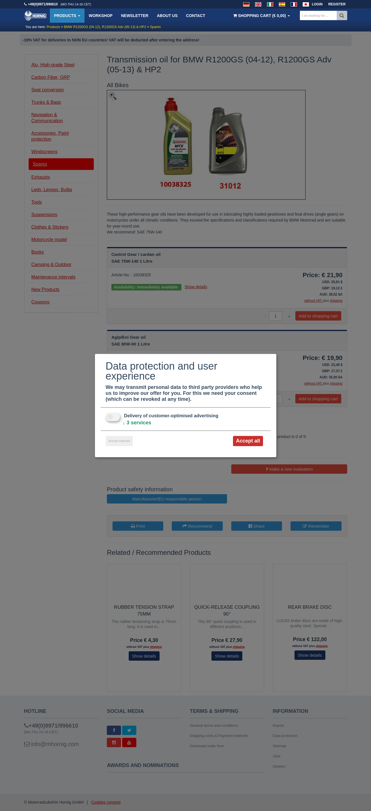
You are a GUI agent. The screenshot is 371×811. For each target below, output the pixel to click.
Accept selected (119, 441)
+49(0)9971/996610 (43, 4)
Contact (195, 15)
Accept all (248, 441)
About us (167, 15)
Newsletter (134, 15)
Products (67, 15)
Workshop (101, 15)
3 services (137, 422)
